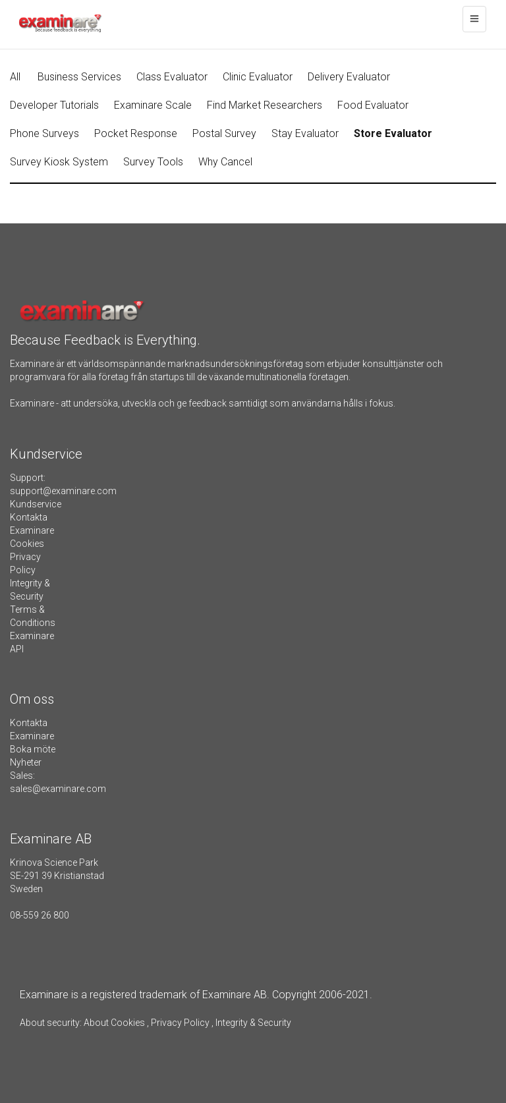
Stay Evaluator (305, 133)
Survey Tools (153, 162)
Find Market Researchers (264, 105)
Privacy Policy (180, 1022)
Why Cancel (225, 162)
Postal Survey (224, 133)
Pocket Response (135, 133)
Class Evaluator (172, 77)
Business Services (79, 77)
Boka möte (32, 749)
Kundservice (35, 504)
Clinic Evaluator (258, 77)
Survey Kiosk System (59, 162)
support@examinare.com (63, 491)
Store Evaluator (393, 133)
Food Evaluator (372, 105)
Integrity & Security (252, 1022)
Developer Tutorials (54, 105)
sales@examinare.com (58, 788)
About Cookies (114, 1022)
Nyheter (26, 762)
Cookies (27, 543)
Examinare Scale (153, 105)
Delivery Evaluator (349, 77)
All (15, 77)
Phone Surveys (44, 133)
